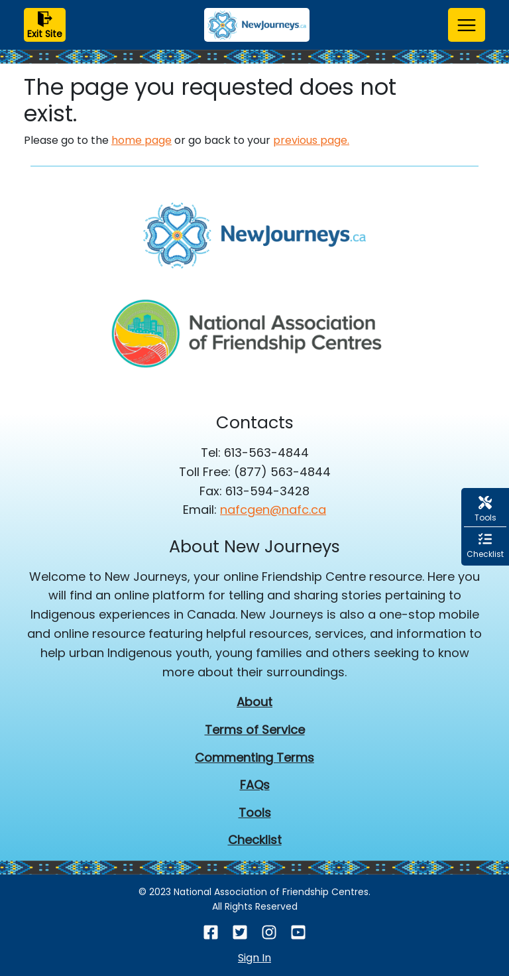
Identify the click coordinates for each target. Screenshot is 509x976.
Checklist (255, 839)
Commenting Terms (254, 757)
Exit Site (44, 25)
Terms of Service (255, 729)
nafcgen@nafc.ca (273, 509)
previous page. (311, 140)
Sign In (254, 957)
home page (141, 140)
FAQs (255, 784)
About (254, 702)
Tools (255, 812)
